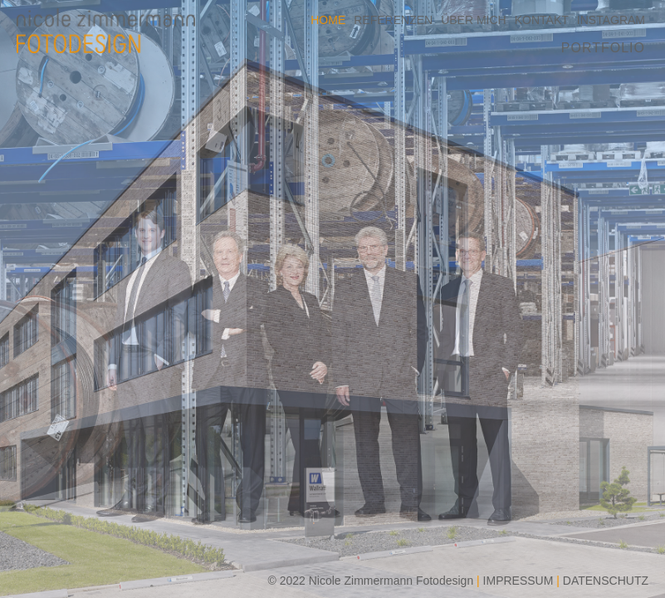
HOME (327, 20)
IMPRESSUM (518, 580)
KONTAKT (542, 20)
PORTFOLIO (603, 48)
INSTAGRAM (611, 20)
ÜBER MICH (473, 20)
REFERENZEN (393, 20)
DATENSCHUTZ (605, 580)
